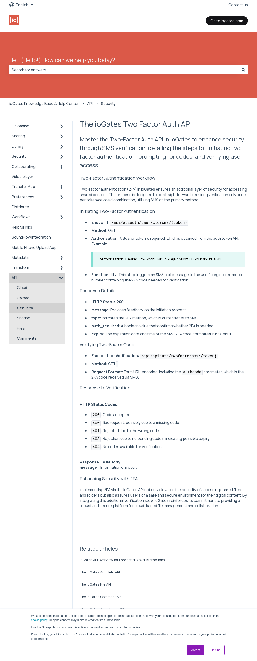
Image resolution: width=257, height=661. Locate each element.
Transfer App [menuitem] (23, 186)
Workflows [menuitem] (21, 216)
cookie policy (39, 620)
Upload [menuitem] (23, 298)
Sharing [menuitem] (18, 136)
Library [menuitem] (18, 146)
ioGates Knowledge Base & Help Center (44, 103)
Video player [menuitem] (22, 176)
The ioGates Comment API (100, 596)
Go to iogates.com (226, 20)
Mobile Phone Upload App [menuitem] (34, 247)
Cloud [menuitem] (22, 287)
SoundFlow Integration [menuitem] (31, 237)
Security (108, 103)
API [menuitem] (14, 277)
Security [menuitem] (19, 156)
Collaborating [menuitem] (24, 166)
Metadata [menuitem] (20, 257)
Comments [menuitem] (27, 338)
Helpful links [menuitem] (22, 227)
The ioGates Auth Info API (100, 572)
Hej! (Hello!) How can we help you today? (62, 60)
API (90, 103)
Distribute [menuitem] (20, 206)
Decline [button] (215, 650)
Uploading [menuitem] (20, 126)
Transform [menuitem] (21, 267)
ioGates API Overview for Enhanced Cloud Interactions (122, 559)
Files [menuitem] (21, 328)
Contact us (238, 4)
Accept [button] (195, 650)
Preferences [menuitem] (23, 196)
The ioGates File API (95, 584)
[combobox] (124, 69)
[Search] (243, 69)
